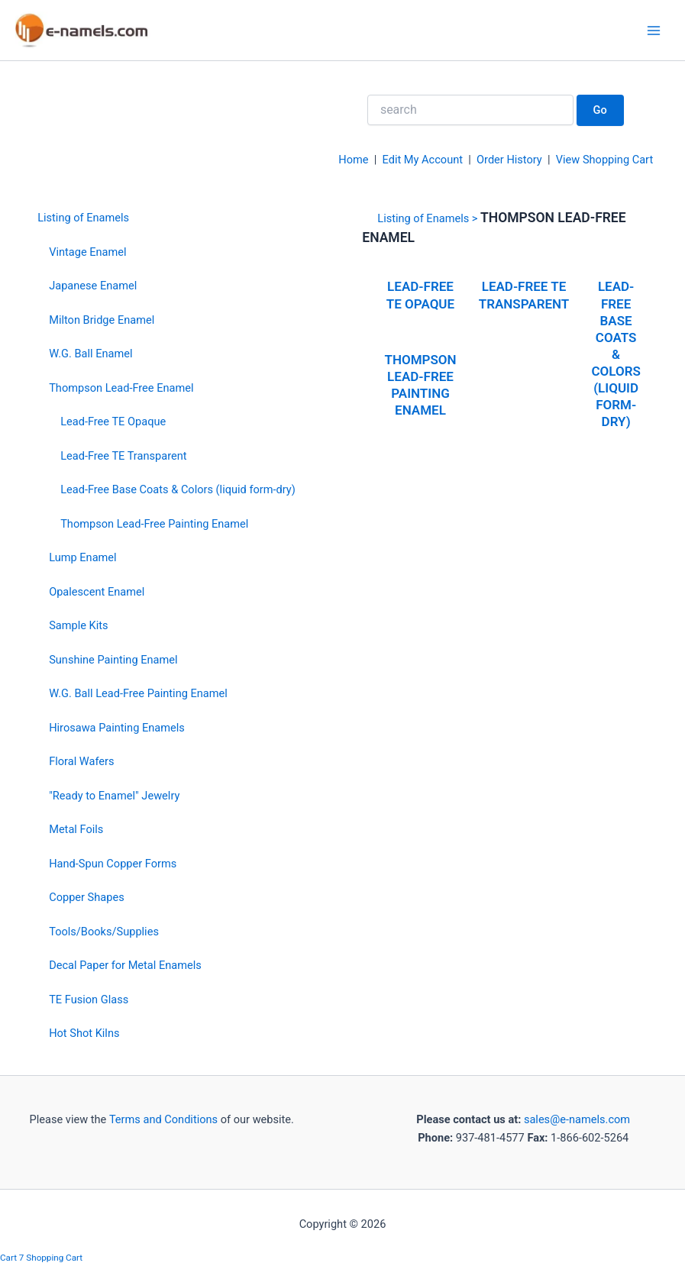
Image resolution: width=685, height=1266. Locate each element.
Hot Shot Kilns (84, 1033)
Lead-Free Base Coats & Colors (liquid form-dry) (178, 489)
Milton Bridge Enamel (101, 320)
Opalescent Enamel (96, 592)
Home (353, 159)
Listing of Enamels (83, 217)
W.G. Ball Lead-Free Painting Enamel (138, 693)
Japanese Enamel (93, 285)
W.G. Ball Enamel (90, 353)
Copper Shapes (86, 897)
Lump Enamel (83, 557)
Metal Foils (76, 829)
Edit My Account (423, 159)
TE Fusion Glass (88, 999)
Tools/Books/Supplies (104, 931)
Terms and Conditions (162, 1119)
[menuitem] (167, 217)
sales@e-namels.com (577, 1119)
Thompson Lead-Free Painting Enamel (154, 524)
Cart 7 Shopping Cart (41, 1257)
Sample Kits (78, 625)
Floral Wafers (81, 761)
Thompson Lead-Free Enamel (121, 388)
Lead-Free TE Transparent (123, 456)
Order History (509, 159)
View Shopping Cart (604, 159)
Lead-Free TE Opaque (113, 421)
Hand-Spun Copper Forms (112, 863)
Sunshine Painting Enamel (113, 660)
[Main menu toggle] (654, 31)
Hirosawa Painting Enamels (117, 728)
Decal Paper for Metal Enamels (125, 965)
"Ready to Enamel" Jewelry (114, 796)
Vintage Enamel (87, 252)
